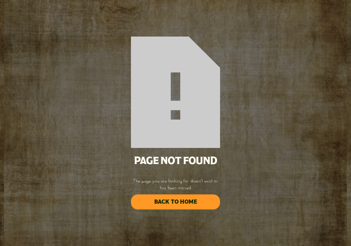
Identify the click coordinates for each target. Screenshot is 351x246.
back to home (175, 202)
